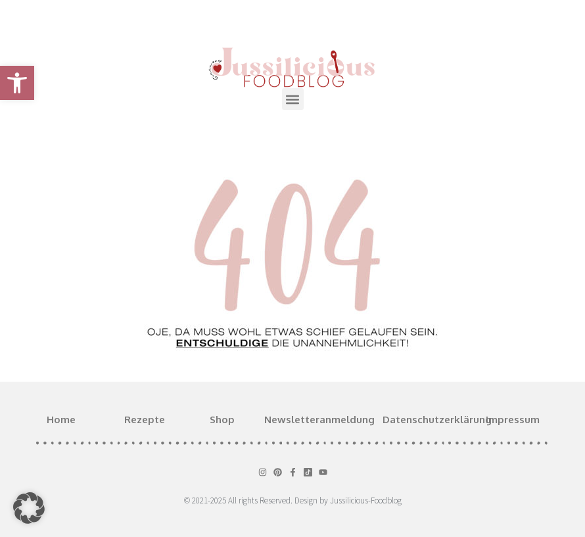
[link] (17, 83)
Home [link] (61, 419)
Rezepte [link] (144, 419)
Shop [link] (222, 419)
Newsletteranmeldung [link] (319, 419)
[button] (293, 99)
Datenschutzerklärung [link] (437, 419)
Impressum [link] (513, 419)
